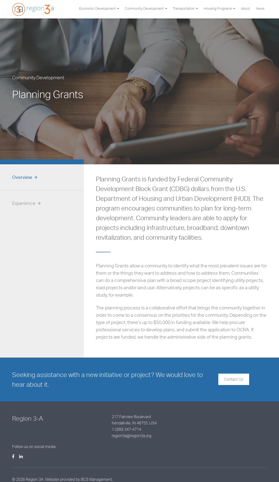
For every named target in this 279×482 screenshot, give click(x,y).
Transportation (184, 8)
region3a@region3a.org (120, 435)
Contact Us (233, 379)
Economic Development (97, 8)
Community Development (144, 8)
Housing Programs (218, 8)
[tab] (42, 177)
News (260, 8)
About (245, 8)
